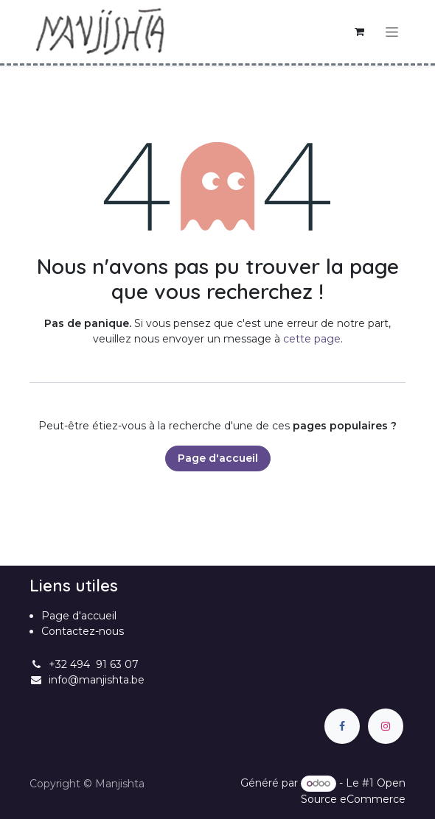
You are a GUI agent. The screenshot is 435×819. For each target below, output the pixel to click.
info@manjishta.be (97, 679)
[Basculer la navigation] (392, 32)
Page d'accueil (218, 458)
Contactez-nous (82, 631)
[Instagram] (385, 726)
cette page (312, 338)
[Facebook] (342, 726)
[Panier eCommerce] (359, 31)
